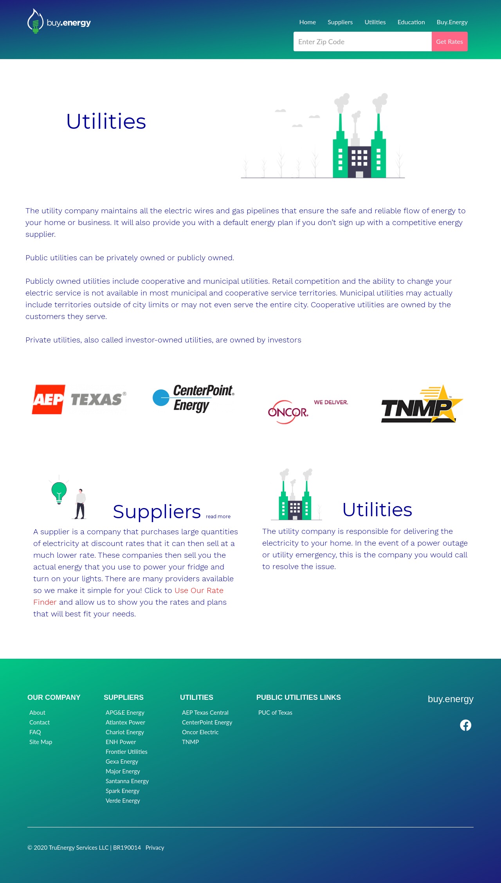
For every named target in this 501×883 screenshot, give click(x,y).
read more (218, 516)
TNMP (190, 741)
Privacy (155, 847)
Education (411, 21)
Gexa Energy (122, 761)
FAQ (35, 731)
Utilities (375, 21)
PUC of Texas (275, 712)
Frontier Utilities (127, 751)
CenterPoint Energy (207, 722)
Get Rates (449, 41)
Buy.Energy (452, 21)
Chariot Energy (125, 731)
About (37, 712)
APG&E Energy (125, 712)
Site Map (40, 741)
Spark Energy (122, 790)
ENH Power (121, 741)
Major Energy (123, 771)
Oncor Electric (200, 731)
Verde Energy (123, 800)
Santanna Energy (127, 780)
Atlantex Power (125, 722)
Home (307, 21)
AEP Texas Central (205, 712)
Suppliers (340, 21)
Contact (39, 722)
